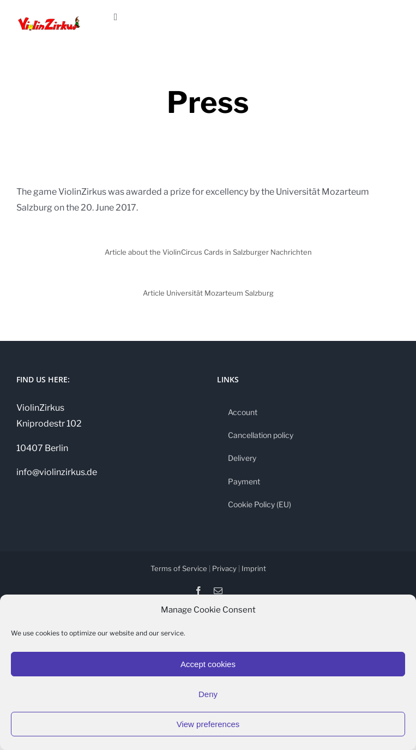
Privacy (224, 568)
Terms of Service (178, 568)
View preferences (208, 724)
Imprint (254, 568)
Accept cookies (208, 664)
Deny (208, 694)
